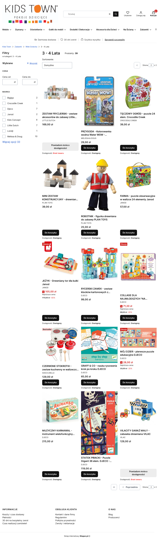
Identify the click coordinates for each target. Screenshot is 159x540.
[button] (115, 14)
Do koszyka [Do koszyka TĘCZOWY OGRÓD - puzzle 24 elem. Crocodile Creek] (128, 147)
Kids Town (6, 47)
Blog (110, 514)
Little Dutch (13, 125)
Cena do (26, 77)
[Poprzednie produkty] (129, 487)
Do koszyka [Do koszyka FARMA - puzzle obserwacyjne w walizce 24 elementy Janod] (128, 232)
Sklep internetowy (76, 536)
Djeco (10, 109)
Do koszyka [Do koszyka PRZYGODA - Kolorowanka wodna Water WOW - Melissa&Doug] (89, 147)
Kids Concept (13, 120)
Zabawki (18, 47)
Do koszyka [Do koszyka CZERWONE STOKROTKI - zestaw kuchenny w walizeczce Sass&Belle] (51, 382)
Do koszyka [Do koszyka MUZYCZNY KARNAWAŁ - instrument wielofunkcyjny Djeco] (51, 474)
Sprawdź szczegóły (115, 39)
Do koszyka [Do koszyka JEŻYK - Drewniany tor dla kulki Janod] (51, 318)
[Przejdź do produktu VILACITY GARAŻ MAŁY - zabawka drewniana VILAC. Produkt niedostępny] (138, 409)
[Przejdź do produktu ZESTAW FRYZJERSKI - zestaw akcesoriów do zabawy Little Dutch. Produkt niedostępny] (60, 92)
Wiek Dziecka (31, 47)
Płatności (6, 517)
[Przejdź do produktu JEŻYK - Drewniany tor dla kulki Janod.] (60, 259)
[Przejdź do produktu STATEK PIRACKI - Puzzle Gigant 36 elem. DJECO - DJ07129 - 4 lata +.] (99, 423)
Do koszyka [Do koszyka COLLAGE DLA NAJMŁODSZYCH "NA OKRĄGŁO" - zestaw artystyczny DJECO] (128, 318)
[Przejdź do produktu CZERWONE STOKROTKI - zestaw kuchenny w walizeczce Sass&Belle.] (60, 345)
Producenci (114, 517)
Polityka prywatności (65, 520)
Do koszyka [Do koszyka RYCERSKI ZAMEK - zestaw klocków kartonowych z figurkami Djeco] (89, 318)
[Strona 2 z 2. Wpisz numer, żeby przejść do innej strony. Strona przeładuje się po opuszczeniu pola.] (151, 65)
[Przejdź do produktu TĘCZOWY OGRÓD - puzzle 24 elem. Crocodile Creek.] (138, 92)
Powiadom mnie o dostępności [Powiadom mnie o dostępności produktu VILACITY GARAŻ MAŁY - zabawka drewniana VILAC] (138, 473)
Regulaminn (61, 517)
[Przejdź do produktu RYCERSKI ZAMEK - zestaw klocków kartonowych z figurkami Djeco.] (99, 263)
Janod (10, 114)
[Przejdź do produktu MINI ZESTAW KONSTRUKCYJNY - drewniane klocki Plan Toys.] (60, 175)
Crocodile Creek (15, 103)
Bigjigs (10, 97)
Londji (10, 131)
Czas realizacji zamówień (14, 523)
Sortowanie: (48, 59)
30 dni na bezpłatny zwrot (15, 520)
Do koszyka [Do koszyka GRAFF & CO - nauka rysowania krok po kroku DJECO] (89, 382)
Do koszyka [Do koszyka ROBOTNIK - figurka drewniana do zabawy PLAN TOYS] (89, 232)
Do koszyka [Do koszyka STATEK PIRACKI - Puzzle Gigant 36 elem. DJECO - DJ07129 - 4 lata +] (89, 474)
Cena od (6, 77)
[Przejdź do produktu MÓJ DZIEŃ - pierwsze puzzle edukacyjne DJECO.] (138, 338)
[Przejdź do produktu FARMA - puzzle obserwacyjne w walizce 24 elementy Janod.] (138, 175)
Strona (145, 65)
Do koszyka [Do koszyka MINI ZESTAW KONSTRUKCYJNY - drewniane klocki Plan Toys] (51, 232)
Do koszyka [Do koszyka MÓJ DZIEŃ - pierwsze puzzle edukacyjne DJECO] (128, 382)
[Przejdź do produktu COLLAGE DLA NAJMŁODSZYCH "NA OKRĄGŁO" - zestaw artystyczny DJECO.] (138, 266)
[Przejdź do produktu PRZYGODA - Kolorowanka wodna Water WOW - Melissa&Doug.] (99, 101)
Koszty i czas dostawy (13, 514)
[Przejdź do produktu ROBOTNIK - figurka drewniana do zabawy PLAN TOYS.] (99, 185)
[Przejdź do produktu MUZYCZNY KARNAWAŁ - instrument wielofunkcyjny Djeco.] (60, 409)
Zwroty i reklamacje (64, 523)
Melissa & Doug (14, 136)
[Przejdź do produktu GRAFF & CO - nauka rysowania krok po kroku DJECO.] (99, 345)
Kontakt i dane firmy (65, 514)
